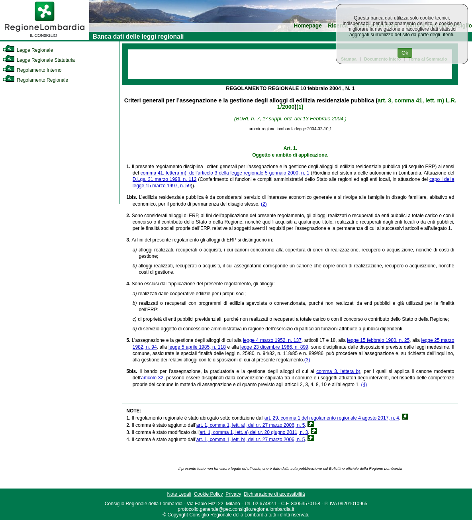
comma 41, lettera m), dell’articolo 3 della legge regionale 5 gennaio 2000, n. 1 (225, 173)
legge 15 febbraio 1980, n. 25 (378, 340)
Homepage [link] (308, 26)
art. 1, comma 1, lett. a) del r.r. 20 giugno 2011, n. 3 (254, 432)
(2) (264, 204)
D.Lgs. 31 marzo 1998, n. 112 (165, 179)
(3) (307, 360)
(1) (299, 107)
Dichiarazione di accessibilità (274, 494)
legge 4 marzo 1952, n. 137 (272, 340)
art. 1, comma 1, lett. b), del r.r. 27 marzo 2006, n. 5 (250, 439)
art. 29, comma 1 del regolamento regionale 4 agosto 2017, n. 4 (331, 418)
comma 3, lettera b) (338, 371)
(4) (364, 384)
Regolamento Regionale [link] (35, 80)
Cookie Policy (208, 494)
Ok (404, 53)
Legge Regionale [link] (27, 50)
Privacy (233, 494)
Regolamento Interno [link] (31, 70)
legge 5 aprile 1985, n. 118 (197, 347)
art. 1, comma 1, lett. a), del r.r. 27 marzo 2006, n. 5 (250, 425)
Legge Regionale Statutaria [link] (38, 60)
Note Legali (179, 494)
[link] (44, 38)
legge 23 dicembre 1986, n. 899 (274, 347)
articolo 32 (152, 378)
